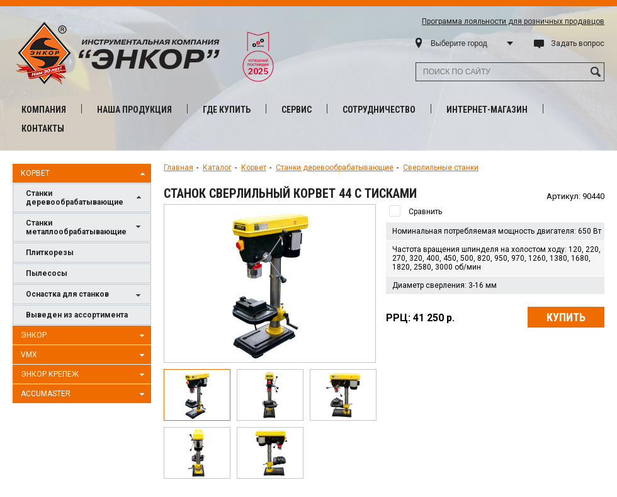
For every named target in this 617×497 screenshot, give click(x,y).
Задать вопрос (577, 43)
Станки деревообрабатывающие (85, 198)
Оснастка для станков (85, 295)
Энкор (84, 336)
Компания (43, 110)
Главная (178, 167)
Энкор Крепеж (84, 375)
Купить (566, 317)
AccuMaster (84, 394)
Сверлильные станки (440, 167)
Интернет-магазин (487, 110)
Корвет (84, 174)
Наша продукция (134, 110)
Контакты (42, 128)
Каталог (217, 167)
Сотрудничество (379, 110)
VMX (84, 355)
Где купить (227, 110)
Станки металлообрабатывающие (85, 227)
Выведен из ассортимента (77, 315)
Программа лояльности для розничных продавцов (513, 21)
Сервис (296, 110)
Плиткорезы (50, 252)
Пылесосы (46, 273)
